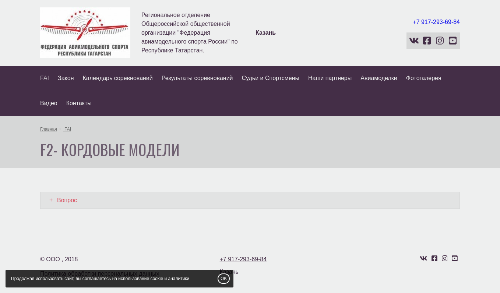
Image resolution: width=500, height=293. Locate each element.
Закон (66, 78)
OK (224, 278)
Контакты (79, 103)
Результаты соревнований (197, 78)
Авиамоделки (378, 78)
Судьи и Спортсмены (271, 78)
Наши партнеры (330, 78)
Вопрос (67, 200)
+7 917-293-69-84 (436, 22)
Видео (48, 103)
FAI (44, 78)
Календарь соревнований (118, 78)
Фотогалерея (423, 78)
